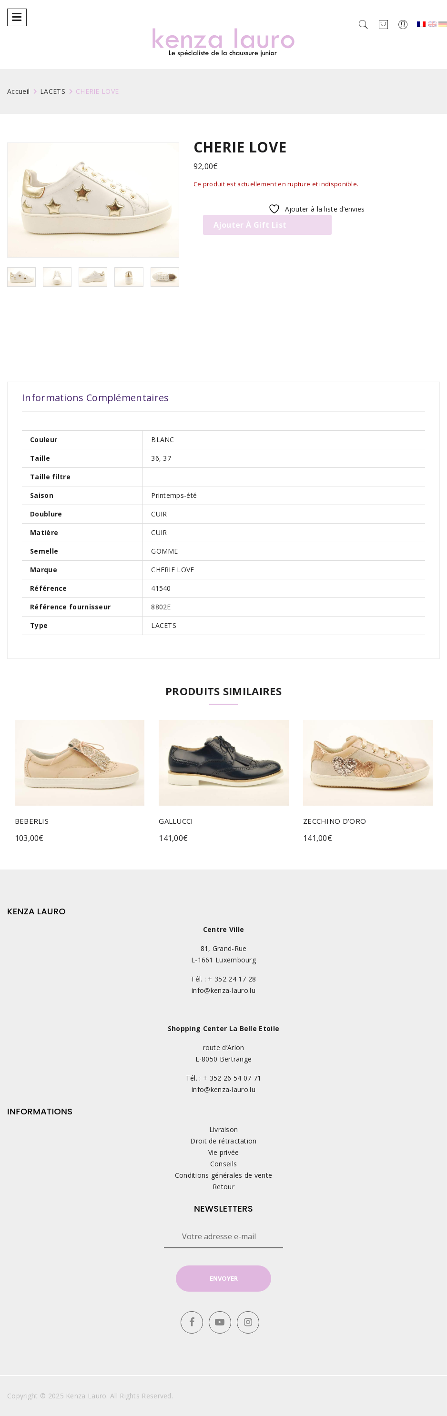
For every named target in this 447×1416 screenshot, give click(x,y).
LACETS (52, 91)
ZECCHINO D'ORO (334, 821)
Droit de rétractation (223, 1140)
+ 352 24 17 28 (232, 978)
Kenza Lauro (86, 1395)
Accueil (18, 91)
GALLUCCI (176, 821)
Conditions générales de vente (224, 1175)
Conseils (223, 1163)
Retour (223, 1186)
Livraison (223, 1129)
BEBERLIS (32, 821)
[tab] (95, 398)
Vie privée (223, 1152)
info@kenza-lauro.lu (223, 990)
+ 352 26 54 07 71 (232, 1077)
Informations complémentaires (95, 398)
